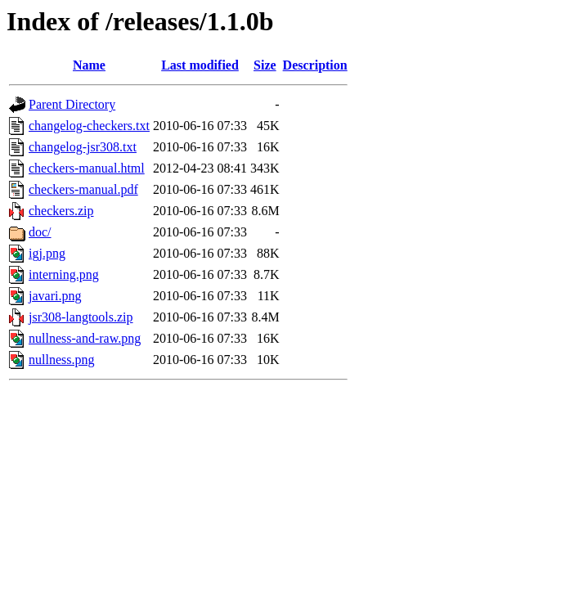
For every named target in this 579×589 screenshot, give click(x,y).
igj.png (47, 253)
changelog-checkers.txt (89, 126)
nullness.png (61, 359)
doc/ (40, 232)
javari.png (55, 296)
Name (89, 65)
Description (315, 65)
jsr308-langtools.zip (81, 317)
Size (265, 65)
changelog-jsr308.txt (83, 147)
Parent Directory (72, 104)
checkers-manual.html (87, 168)
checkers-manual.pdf (83, 189)
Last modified (200, 65)
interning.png (64, 274)
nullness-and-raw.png (85, 338)
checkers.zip (61, 211)
